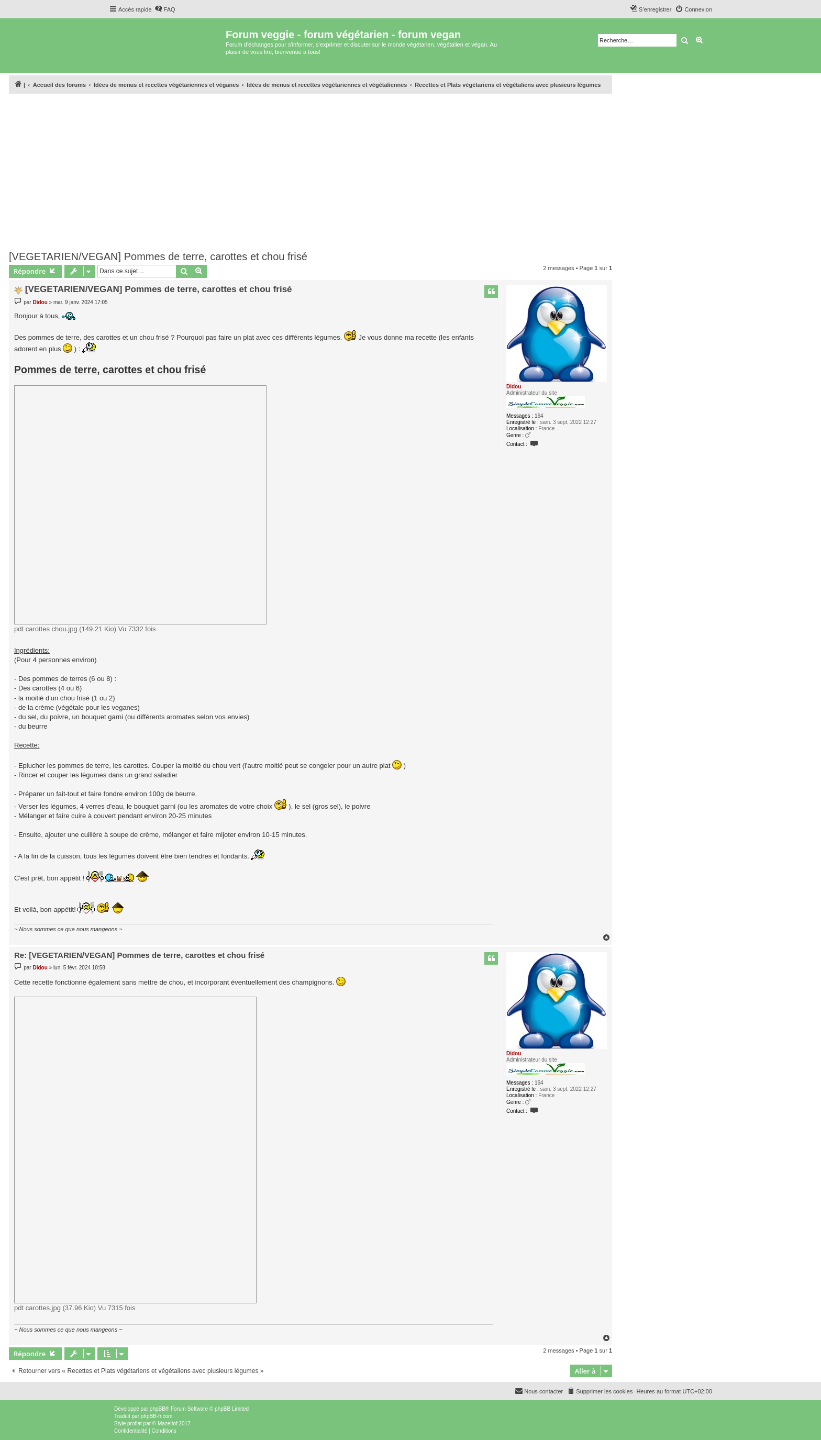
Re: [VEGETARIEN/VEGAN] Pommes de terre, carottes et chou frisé (139, 955)
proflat (134, 1423)
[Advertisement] (310, 169)
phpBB (157, 1409)
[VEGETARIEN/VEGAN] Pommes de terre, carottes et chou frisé (158, 256)
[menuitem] (164, 9)
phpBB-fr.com (157, 1416)
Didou (513, 386)
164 (539, 416)
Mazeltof (167, 1423)
